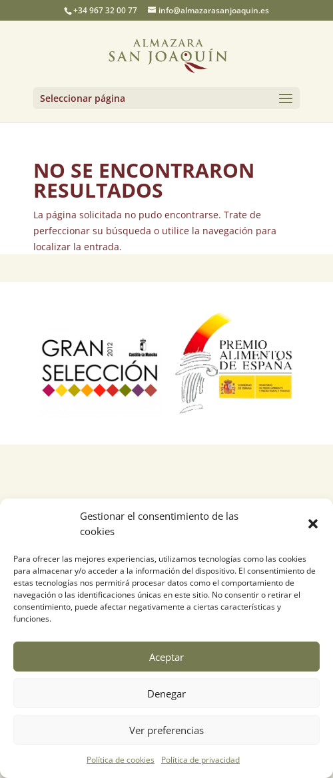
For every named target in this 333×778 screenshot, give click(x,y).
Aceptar (166, 657)
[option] (99, 363)
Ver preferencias (166, 730)
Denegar (166, 693)
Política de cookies (121, 759)
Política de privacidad (200, 759)
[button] (313, 523)
